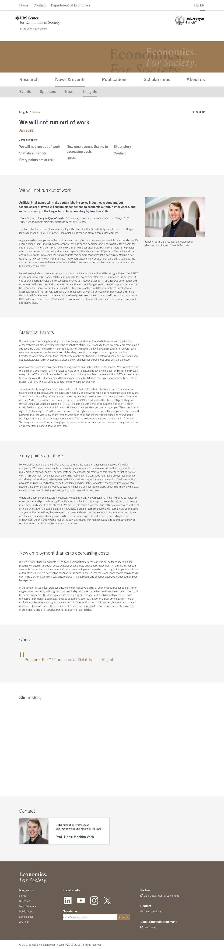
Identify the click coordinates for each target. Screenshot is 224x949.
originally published (51, 218)
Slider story (122, 146)
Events (25, 91)
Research (29, 79)
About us (196, 79)
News (69, 91)
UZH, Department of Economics (161, 895)
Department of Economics (70, 5)
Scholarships (157, 79)
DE (196, 5)
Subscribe (123, 917)
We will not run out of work (39, 146)
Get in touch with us (151, 911)
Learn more (150, 927)
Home (23, 5)
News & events (70, 79)
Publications (114, 79)
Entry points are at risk (36, 159)
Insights (90, 91)
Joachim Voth (99, 211)
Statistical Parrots (33, 153)
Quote (71, 158)
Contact (40, 5)
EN (202, 5)
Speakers (48, 91)
